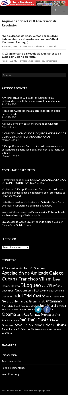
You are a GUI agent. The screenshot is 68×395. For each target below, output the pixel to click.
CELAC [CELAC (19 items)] (52, 286)
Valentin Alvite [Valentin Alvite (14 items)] (29, 329)
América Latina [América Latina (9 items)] (16, 268)
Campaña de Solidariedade (17, 224)
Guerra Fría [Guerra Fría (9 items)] (7, 306)
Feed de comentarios (14, 367)
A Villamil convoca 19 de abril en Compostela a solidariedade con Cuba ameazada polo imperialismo (31, 99)
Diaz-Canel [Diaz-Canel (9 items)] (28, 290)
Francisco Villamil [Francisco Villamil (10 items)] (55, 296)
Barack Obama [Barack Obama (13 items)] (11, 286)
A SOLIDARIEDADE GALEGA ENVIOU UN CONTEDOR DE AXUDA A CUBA (34, 181)
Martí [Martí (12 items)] (52, 309)
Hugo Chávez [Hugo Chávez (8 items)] (19, 306)
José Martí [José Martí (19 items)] (48, 306)
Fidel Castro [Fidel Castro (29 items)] (34, 295)
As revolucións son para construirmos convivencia (30, 123)
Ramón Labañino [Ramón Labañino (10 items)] (10, 320)
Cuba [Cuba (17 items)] (18, 290)
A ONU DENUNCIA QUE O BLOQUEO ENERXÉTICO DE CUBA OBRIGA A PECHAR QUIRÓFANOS (34, 135)
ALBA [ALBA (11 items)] (5, 268)
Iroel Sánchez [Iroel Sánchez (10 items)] (32, 305)
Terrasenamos (26, 46)
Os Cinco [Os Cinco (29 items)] (32, 314)
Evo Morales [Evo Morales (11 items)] (46, 290)
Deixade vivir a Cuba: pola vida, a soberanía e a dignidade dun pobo (33, 204)
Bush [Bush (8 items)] (44, 286)
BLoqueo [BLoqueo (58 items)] (30, 285)
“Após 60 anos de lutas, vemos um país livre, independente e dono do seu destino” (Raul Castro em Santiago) (30, 39)
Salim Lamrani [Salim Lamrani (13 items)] (10, 329)
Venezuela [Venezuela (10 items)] (7, 332)
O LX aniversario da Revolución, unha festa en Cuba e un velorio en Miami (31, 55)
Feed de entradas (12, 361)
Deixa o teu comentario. (45, 46)
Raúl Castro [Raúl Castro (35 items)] (39, 319)
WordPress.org (10, 374)
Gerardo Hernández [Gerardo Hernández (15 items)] (15, 301)
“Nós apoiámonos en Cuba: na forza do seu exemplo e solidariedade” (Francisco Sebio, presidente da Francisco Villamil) (33, 149)
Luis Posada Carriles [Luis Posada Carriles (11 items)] (38, 309)
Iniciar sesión (9, 354)
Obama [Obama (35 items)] (9, 314)
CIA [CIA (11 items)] (12, 290)
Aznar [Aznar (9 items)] (57, 279)
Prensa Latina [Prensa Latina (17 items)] (50, 315)
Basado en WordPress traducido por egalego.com (26, 390)
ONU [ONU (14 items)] (20, 314)
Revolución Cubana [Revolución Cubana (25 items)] (49, 325)
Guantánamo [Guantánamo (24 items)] (51, 301)
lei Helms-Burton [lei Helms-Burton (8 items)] (18, 309)
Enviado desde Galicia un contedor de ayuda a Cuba (31, 221)
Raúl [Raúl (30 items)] (23, 319)
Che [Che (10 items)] (60, 286)
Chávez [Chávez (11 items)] (6, 290)
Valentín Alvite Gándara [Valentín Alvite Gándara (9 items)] (49, 329)
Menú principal (62, 10)
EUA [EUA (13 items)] (36, 290)
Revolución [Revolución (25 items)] (23, 325)
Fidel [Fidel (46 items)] (17, 296)
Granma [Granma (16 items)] (34, 301)
